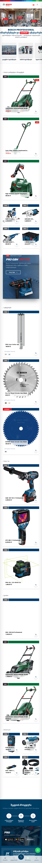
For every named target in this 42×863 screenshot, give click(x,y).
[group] (9, 51)
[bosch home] (7, 5)
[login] (37, 5)
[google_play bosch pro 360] (20, 839)
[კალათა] (36, 859)
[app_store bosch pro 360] (9, 839)
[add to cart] (36, 111)
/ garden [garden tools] (5, 595)
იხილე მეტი (13, 272)
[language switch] (33, 5)
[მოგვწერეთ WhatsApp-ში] (28, 859)
